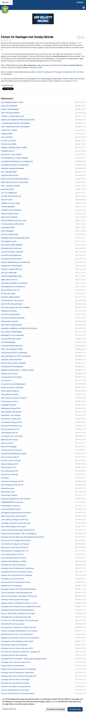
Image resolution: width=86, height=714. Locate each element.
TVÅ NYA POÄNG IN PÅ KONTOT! (12, 224)
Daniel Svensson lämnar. (9, 401)
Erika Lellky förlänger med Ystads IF (14, 526)
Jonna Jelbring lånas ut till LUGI (12, 554)
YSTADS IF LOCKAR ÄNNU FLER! (12, 116)
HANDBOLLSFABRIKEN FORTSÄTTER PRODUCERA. (19, 328)
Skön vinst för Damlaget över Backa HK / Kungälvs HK (20, 652)
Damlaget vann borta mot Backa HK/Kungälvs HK (18, 676)
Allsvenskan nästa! (7, 488)
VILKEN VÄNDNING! (8, 207)
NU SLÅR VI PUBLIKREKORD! (11, 255)
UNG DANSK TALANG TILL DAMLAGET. (15, 165)
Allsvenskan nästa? (8, 492)
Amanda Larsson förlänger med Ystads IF (16, 540)
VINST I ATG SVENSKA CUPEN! (12, 349)
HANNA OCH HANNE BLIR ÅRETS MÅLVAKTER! (18, 120)
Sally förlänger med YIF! (9, 433)
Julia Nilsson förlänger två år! (11, 422)
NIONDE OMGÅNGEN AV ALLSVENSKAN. (15, 262)
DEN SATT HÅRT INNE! (9, 273)
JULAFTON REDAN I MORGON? (12, 252)
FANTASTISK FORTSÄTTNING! (11, 266)
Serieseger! (5, 478)
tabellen (65, 79)
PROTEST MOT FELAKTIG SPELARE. (13, 363)
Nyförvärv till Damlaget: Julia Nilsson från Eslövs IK (19, 596)
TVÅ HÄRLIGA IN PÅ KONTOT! (11, 259)
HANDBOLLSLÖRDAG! (9, 311)
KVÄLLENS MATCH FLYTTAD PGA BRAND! (16, 356)
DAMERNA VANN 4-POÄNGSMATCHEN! (15, 238)
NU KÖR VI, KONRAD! (8, 141)
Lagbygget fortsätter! (8, 405)
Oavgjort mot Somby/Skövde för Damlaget (16, 575)
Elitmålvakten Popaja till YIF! (11, 408)
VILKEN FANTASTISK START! (11, 339)
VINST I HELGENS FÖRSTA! (10, 186)
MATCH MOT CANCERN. (9, 217)
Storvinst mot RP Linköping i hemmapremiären (17, 693)
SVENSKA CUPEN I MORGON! (11, 360)
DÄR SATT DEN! (6, 200)
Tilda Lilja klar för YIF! (8, 467)
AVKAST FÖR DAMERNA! (10, 109)
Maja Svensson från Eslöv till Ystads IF (14, 547)
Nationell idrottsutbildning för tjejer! (13, 453)
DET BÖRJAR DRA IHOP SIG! (11, 196)
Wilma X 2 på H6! (7, 443)
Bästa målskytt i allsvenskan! (11, 412)
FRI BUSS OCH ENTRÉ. (9, 144)
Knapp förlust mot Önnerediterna (13, 666)
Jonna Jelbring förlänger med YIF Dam (15, 520)
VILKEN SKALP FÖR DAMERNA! (12, 367)
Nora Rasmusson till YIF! (9, 471)
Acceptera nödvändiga (56, 709)
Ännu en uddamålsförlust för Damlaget (15, 690)
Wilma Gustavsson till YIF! (10, 429)
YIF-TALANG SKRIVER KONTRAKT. (13, 318)
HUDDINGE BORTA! (8, 227)
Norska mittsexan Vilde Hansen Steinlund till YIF (18, 530)
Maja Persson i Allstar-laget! (11, 419)
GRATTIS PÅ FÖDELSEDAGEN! (11, 304)
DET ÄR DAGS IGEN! (8, 294)
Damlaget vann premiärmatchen (12, 579)
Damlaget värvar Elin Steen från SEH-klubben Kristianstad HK (22, 537)
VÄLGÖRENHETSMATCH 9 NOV (12, 102)
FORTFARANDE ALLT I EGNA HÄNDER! (14, 158)
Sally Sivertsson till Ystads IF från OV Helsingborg (18, 533)
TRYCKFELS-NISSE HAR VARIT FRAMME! (15, 307)
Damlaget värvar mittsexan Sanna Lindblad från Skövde (21, 606)
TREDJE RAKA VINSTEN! (9, 321)
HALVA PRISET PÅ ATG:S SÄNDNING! (14, 353)
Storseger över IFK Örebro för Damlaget (15, 679)
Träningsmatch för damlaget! (11, 377)
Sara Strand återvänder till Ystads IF (13, 558)
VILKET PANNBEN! (7, 231)
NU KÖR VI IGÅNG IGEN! (9, 234)
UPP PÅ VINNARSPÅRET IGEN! (11, 276)
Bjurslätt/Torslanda (31, 81)
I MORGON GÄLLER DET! (9, 175)
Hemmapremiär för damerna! (11, 450)
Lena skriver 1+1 (7, 380)
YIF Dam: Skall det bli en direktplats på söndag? (18, 613)
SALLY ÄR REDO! (7, 137)
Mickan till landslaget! (9, 447)
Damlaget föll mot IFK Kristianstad (13, 565)
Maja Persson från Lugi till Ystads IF (13, 516)
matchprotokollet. (36, 67)
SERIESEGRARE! (6, 134)
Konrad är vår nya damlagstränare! (13, 384)
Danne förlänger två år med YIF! (12, 485)
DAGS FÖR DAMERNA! (9, 106)
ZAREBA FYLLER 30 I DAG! (10, 203)
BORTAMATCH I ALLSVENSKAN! (12, 335)
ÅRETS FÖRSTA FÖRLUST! (10, 290)
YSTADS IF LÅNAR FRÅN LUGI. (12, 269)
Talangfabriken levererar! (10, 394)
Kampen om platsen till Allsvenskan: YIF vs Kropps (19, 631)
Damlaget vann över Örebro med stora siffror (17, 648)
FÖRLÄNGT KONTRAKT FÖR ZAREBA (14, 283)
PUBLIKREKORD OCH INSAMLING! (13, 287)
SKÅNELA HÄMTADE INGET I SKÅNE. (14, 148)
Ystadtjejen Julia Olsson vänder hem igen (15, 523)
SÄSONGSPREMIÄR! (8, 342)
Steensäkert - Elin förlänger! (11, 415)
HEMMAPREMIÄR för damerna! (12, 502)
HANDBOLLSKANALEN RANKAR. (13, 168)
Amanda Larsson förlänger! (11, 460)
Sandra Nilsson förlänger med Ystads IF (15, 544)
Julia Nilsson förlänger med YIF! (12, 481)
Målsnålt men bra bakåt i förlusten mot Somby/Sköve (20, 638)
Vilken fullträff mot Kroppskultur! (12, 624)
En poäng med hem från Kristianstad (14, 655)
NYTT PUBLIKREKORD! (9, 172)
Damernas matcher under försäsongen (15, 600)
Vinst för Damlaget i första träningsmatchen (16, 593)
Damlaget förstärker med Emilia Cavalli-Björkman (18, 589)
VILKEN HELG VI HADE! (9, 130)
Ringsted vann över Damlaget (11, 586)
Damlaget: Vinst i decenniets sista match (15, 662)
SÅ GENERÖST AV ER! (8, 241)
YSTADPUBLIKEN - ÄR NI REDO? (12, 300)
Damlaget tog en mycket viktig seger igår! (16, 617)
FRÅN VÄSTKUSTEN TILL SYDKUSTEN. (15, 182)
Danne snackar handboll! (10, 457)
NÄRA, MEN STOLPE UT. (9, 280)
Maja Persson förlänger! (9, 474)
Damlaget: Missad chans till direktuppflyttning (17, 610)
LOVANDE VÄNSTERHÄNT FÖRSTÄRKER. (15, 123)
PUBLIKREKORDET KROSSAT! (11, 248)
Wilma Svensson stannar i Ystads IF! (14, 398)
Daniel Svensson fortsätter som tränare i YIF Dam (18, 627)
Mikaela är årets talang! (9, 440)
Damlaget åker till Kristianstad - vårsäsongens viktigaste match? (24, 659)
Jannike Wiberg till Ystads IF (11, 509)
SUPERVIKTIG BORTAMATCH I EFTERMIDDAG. (17, 161)
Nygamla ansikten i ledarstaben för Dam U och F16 (19, 603)
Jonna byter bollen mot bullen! (12, 436)
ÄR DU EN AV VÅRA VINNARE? (12, 245)
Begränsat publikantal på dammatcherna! (16, 499)
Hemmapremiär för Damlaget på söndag (15, 582)
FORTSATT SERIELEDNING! (10, 297)
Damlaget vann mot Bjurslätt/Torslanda (15, 683)
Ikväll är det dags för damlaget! (12, 387)
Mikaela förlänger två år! (9, 464)
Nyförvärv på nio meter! (9, 374)
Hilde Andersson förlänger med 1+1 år (14, 551)
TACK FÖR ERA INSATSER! (10, 113)
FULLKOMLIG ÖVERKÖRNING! (11, 332)
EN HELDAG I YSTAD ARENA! (11, 154)
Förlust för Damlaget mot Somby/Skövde (27, 37)
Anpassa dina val (9, 709)
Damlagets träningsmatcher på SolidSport (16, 513)
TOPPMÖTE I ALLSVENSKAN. (11, 210)
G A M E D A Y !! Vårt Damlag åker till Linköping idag (19, 620)
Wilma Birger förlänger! (9, 495)
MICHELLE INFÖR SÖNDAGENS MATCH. (15, 179)
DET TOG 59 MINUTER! (9, 193)
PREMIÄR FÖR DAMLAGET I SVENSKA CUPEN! (17, 370)
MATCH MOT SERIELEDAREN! (11, 325)
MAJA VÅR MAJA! (7, 189)
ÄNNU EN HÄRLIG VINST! (10, 214)
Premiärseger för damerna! (10, 506)
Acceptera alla (75, 709)
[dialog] (43, 704)
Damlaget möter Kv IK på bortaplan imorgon (17, 572)
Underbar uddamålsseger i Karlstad (14, 561)
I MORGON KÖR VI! (7, 151)
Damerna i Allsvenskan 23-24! (11, 426)
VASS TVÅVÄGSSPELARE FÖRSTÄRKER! (15, 127)
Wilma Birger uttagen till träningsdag (14, 645)
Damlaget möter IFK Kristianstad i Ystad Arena (17, 568)
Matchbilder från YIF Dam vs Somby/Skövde (17, 634)
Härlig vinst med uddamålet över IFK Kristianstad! (18, 669)
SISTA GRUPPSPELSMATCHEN (12, 346)
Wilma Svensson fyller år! (10, 391)
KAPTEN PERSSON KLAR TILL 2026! (13, 221)
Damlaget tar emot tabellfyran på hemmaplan (17, 641)
